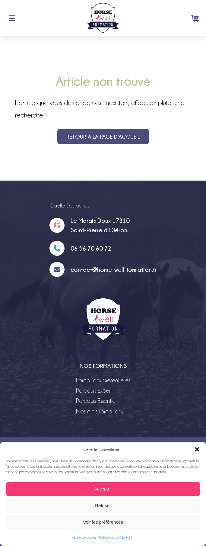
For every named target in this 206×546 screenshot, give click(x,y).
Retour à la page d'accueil (103, 136)
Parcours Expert (94, 390)
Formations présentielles (103, 380)
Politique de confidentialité (115, 537)
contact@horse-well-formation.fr (114, 269)
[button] (197, 449)
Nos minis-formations (99, 411)
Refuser (103, 505)
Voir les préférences (103, 522)
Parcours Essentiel (96, 401)
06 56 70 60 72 (91, 248)
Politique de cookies (83, 537)
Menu (12, 18)
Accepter (103, 488)
